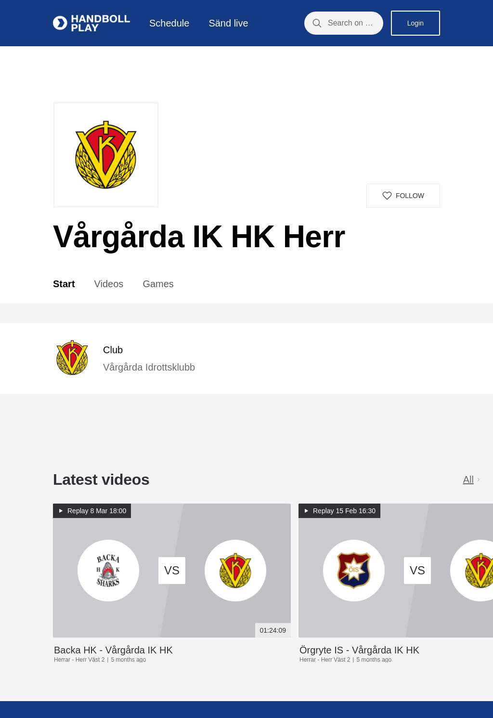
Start (64, 284)
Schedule (169, 23)
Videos (109, 284)
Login (415, 23)
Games (158, 284)
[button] (403, 196)
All (472, 479)
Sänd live (228, 23)
